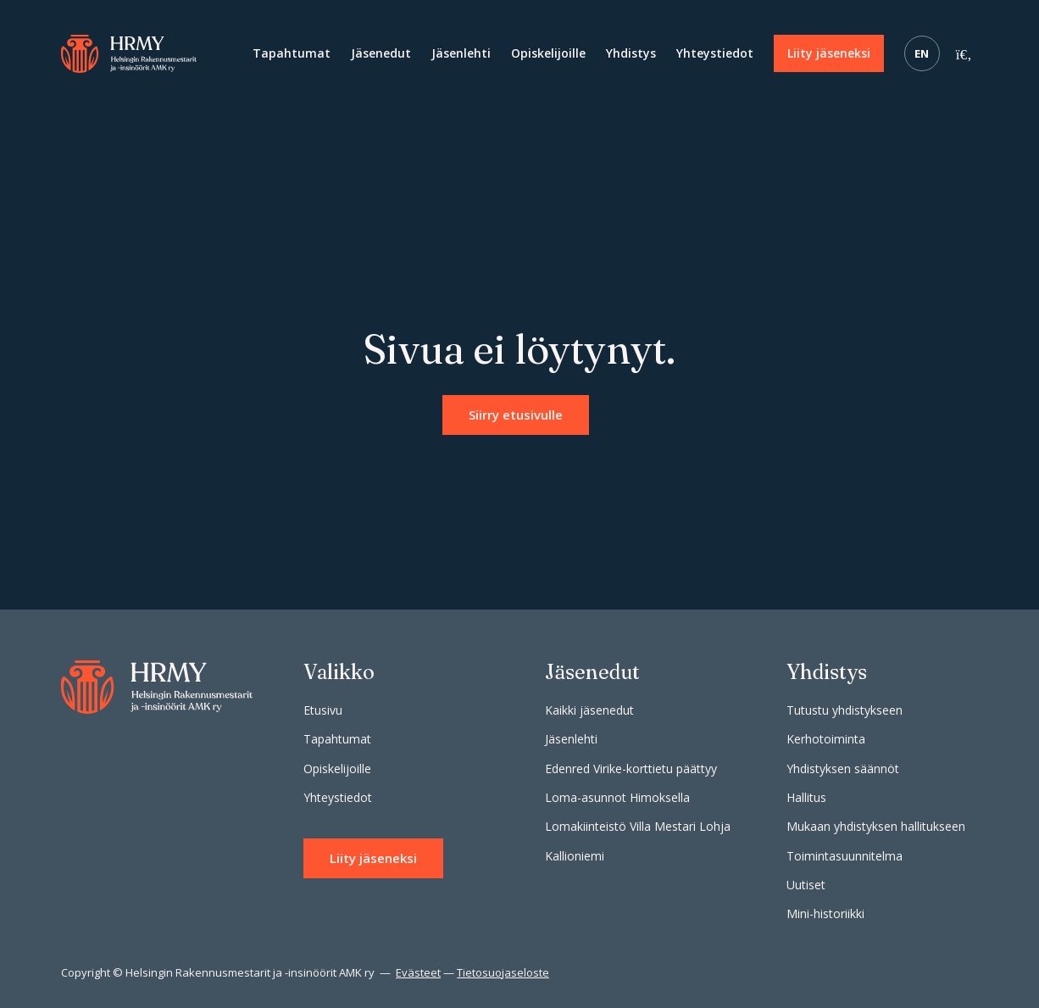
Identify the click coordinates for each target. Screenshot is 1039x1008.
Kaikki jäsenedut (589, 710)
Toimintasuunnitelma (844, 856)
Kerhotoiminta (825, 739)
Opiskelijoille (548, 53)
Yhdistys (631, 53)
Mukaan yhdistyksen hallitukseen (875, 826)
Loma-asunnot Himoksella (617, 797)
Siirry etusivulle (516, 414)
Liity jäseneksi (828, 53)
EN (922, 53)
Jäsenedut (381, 53)
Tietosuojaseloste (503, 972)
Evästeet (418, 972)
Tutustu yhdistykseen (844, 710)
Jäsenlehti (461, 53)
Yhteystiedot (714, 53)
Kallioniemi (574, 856)
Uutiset (805, 885)
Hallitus (806, 797)
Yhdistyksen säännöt (842, 768)
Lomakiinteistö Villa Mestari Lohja (638, 826)
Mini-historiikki (825, 913)
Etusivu (322, 710)
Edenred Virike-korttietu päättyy (631, 768)
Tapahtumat (292, 53)
